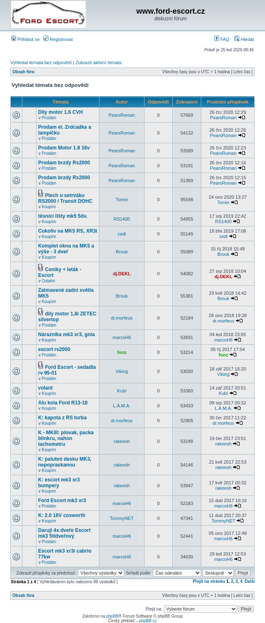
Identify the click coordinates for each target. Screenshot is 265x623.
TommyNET (121, 518)
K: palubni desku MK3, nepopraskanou (65, 462)
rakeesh (122, 441)
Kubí (122, 390)
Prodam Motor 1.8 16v (64, 148)
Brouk (122, 251)
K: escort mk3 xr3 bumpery (59, 482)
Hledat (244, 39)
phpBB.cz (148, 620)
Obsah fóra (23, 72)
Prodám (49, 117)
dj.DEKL (122, 273)
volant (45, 388)
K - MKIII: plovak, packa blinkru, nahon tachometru (66, 438)
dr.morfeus (121, 317)
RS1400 (121, 218)
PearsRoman (121, 115)
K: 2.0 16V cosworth (61, 515)
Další (250, 581)
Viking (122, 371)
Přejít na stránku (209, 581)
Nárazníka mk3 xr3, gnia (66, 334)
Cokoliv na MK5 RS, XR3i (67, 231)
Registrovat (58, 39)
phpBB (112, 616)
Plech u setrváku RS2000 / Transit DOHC (65, 198)
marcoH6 (122, 337)
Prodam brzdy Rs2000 (64, 163)
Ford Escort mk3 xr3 (62, 500)
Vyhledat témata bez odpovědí (41, 62)
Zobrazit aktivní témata (98, 62)
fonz (122, 352)
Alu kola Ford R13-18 (62, 403)
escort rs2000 (54, 349)
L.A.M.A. (121, 405)
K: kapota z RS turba (62, 418)
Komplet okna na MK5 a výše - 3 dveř (66, 249)
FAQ (221, 39)
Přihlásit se (25, 39)
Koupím (49, 206)
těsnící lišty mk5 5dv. (62, 216)
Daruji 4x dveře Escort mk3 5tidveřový (64, 533)
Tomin (122, 199)
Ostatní (48, 281)
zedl (122, 233)
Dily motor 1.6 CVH (60, 112)
